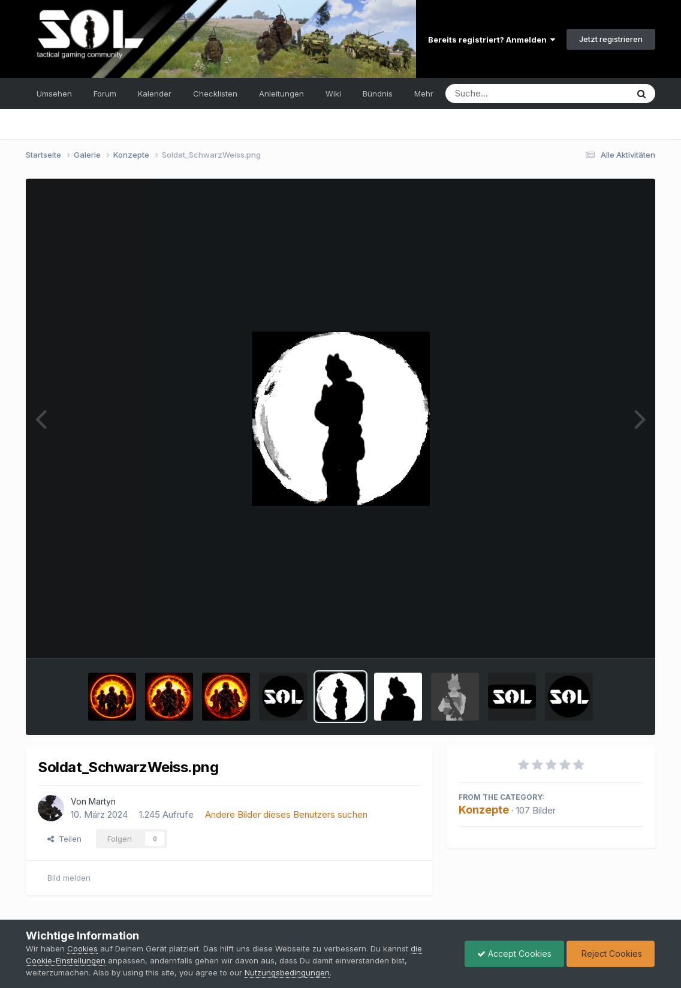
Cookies (82, 948)
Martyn (102, 801)
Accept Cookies (514, 953)
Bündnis (378, 93)
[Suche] (512, 93)
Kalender (154, 93)
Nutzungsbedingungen (287, 972)
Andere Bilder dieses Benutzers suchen (286, 814)
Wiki (333, 93)
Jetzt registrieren (611, 39)
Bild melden (69, 877)
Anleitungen (281, 93)
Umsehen (54, 93)
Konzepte (484, 809)
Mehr (423, 93)
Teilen (64, 839)
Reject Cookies (610, 953)
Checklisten (215, 93)
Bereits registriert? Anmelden (491, 39)
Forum (105, 93)
